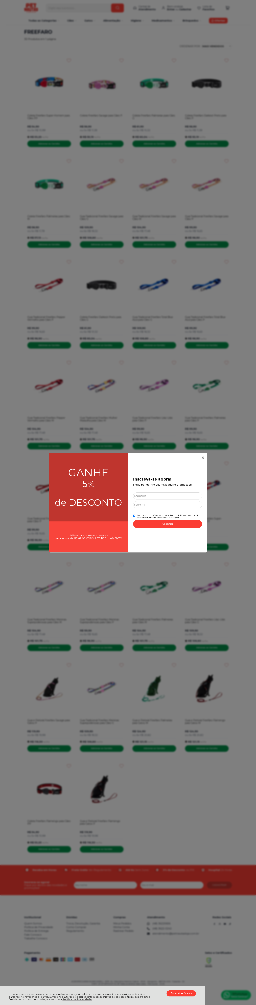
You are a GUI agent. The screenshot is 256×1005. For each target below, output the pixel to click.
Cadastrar (167, 523)
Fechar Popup (203, 457)
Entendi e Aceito (181, 993)
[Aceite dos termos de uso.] (134, 516)
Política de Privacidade (77, 999)
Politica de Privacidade (181, 515)
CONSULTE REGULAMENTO (104, 538)
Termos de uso (161, 515)
